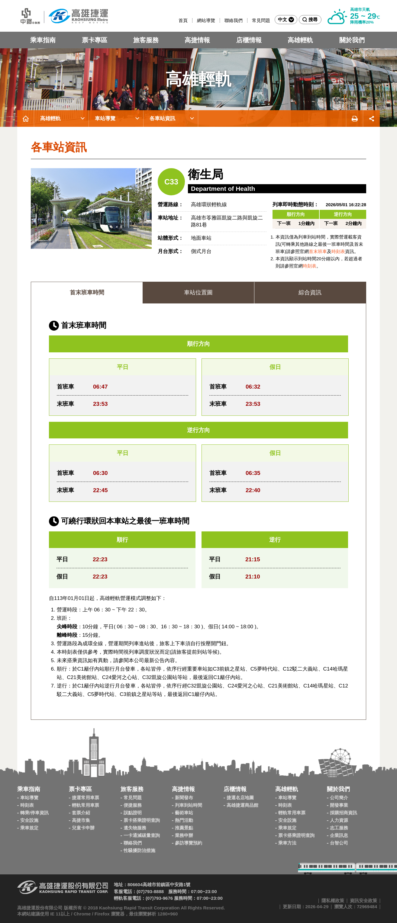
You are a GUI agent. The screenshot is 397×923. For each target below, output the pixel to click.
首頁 (183, 20)
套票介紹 (81, 812)
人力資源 (339, 820)
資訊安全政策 (363, 900)
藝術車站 (184, 812)
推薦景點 (184, 827)
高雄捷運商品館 (242, 805)
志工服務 (339, 827)
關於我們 (352, 40)
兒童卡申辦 (83, 827)
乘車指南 (43, 40)
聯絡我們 (233, 20)
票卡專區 (94, 40)
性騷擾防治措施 (139, 850)
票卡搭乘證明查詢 (142, 820)
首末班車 (318, 251)
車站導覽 (105, 118)
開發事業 (339, 805)
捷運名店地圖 (240, 797)
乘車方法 (287, 842)
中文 (286, 19)
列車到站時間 (188, 805)
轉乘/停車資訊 (34, 812)
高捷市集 (81, 820)
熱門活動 (184, 820)
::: (176, 20)
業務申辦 (184, 835)
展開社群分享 (371, 118)
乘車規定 (29, 827)
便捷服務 (133, 805)
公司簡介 (339, 797)
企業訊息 (339, 835)
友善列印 (354, 118)
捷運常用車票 (85, 797)
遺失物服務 (135, 827)
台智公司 (339, 842)
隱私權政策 (332, 900)
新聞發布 (184, 797)
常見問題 (261, 20)
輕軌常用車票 (85, 805)
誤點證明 (133, 812)
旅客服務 (146, 40)
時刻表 (338, 251)
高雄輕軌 (300, 40)
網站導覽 (206, 20)
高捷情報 (197, 40)
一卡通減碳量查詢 (142, 835)
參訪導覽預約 (188, 842)
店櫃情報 (249, 40)
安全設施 (29, 820)
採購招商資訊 (343, 812)
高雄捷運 (62, 16)
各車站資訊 (162, 118)
